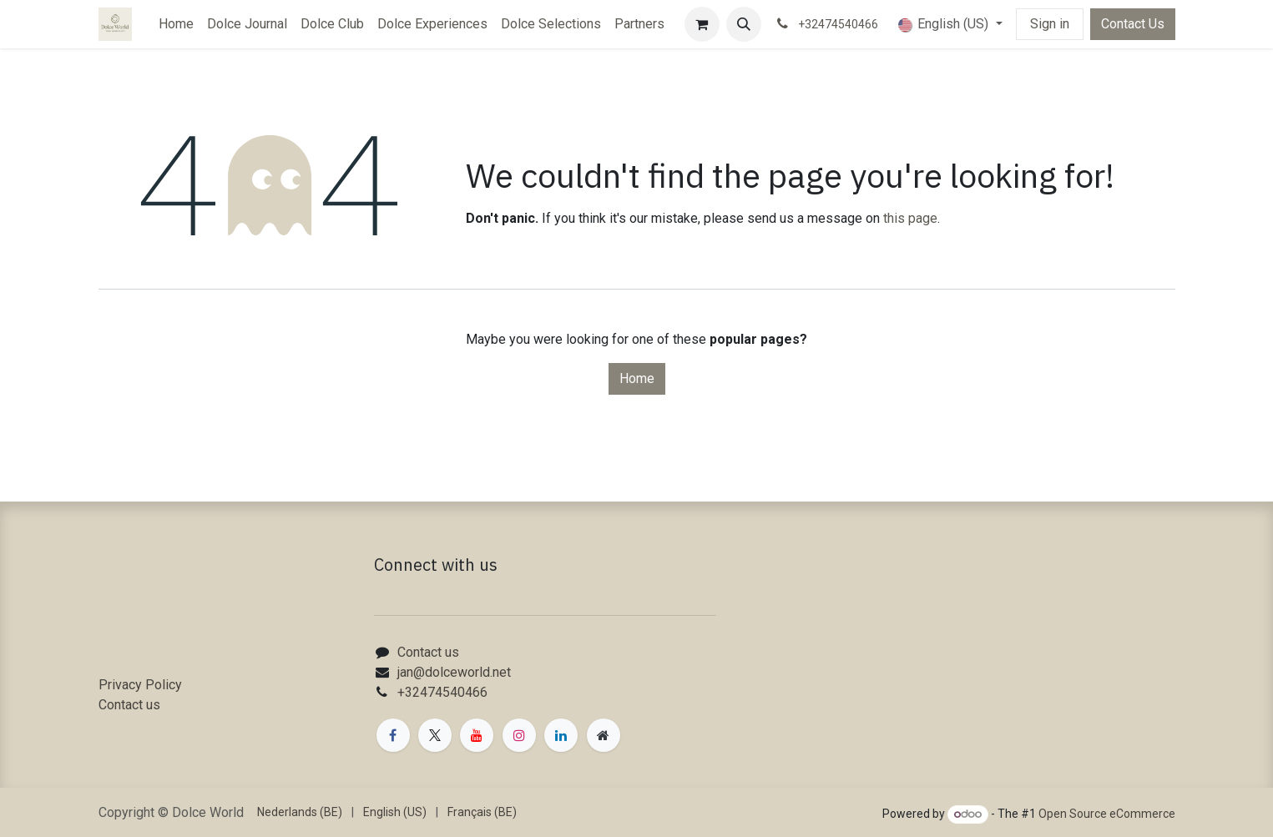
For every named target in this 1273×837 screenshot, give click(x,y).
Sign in (1049, 24)
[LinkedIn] (561, 735)
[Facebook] (393, 735)
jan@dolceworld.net (454, 672)
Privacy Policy (140, 685)
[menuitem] (176, 24)
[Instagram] (519, 735)
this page (910, 218)
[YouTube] (476, 735)
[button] (743, 24)
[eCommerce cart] (702, 24)
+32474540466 (442, 692)
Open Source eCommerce (1106, 813)
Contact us (129, 705)
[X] (435, 735)
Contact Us (1132, 24)
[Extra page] (603, 735)
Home (636, 378)
